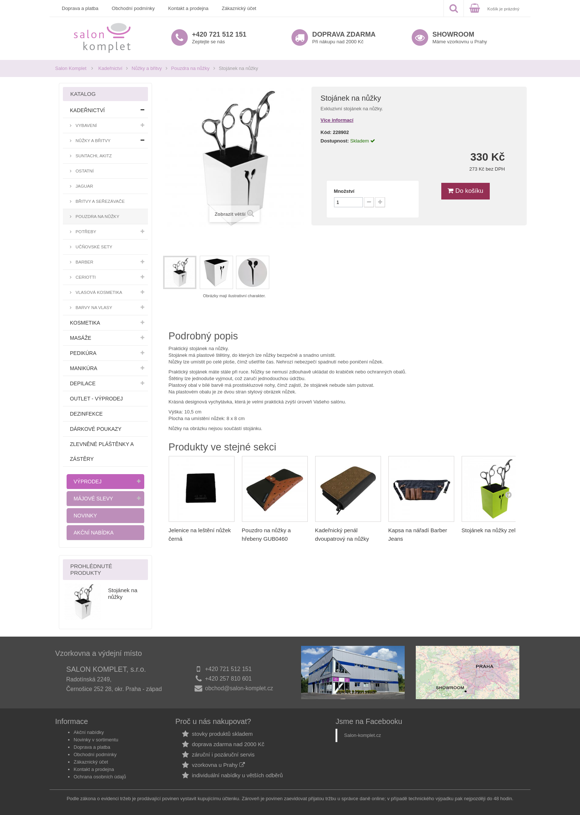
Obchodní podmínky (133, 8)
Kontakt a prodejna (188, 8)
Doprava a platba (80, 8)
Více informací (337, 120)
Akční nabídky (89, 732)
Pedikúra (83, 353)
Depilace (82, 383)
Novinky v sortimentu (96, 739)
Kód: (326, 132)
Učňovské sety (93, 246)
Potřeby (85, 231)
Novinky (85, 516)
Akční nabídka (94, 533)
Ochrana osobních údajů (100, 776)
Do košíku (465, 190)
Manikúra (83, 368)
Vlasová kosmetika (98, 292)
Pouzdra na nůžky (190, 68)
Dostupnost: (335, 141)
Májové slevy (93, 499)
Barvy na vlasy (93, 307)
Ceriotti (85, 277)
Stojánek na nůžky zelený (493, 530)
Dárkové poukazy (95, 429)
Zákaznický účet (239, 8)
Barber (83, 261)
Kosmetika (85, 323)
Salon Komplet (71, 68)
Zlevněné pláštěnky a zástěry (102, 451)
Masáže (80, 338)
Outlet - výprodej (96, 399)
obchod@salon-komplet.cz (239, 688)
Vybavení (85, 125)
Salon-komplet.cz (362, 735)
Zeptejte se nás (219, 37)
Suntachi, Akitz (93, 155)
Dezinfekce (86, 414)
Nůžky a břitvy (147, 68)
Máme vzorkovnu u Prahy (459, 37)
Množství (344, 191)
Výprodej (87, 481)
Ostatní (84, 170)
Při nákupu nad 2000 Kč (343, 37)
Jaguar (83, 186)
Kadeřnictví (110, 68)
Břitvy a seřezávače (99, 201)
